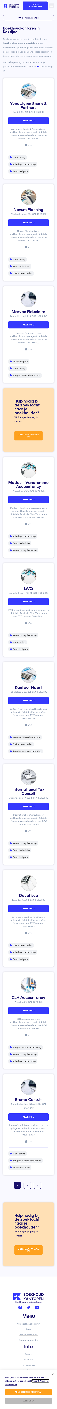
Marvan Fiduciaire (28, 312)
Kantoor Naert (28, 688)
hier (38, 66)
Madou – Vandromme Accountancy (28, 485)
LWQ (28, 589)
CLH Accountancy (28, 998)
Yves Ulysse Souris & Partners (28, 106)
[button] (51, 5)
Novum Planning (28, 210)
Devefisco (28, 896)
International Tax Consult (29, 792)
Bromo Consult (28, 1100)
